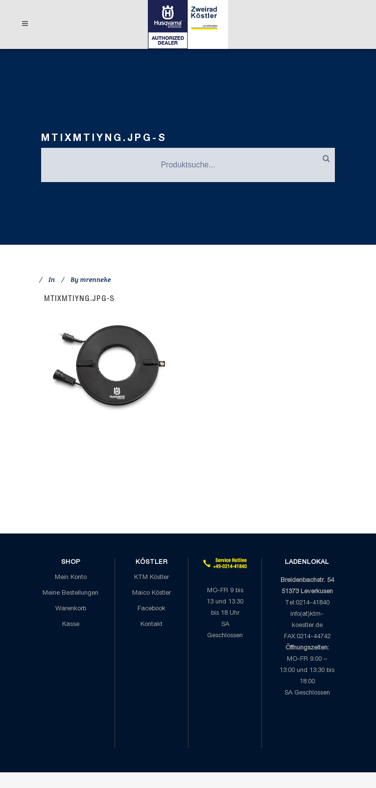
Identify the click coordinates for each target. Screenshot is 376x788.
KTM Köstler (151, 578)
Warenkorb (70, 609)
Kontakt (152, 625)
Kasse (70, 625)
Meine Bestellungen (70, 593)
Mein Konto (71, 578)
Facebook (151, 609)
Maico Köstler (151, 593)
